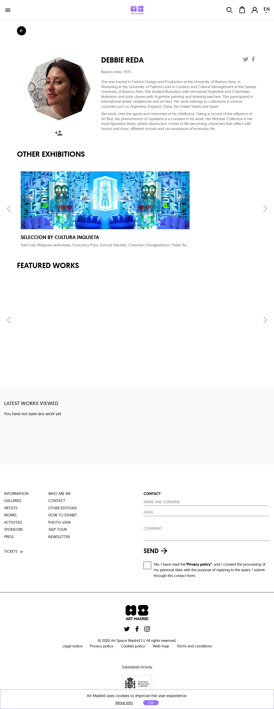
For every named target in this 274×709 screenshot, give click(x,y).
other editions (62, 508)
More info (124, 702)
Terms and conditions (194, 646)
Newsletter (59, 536)
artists (10, 508)
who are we (59, 493)
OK (151, 702)
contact (56, 500)
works (10, 515)
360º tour (57, 529)
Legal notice (72, 646)
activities (13, 522)
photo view (59, 522)
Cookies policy (133, 646)
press (9, 536)
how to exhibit (62, 515)
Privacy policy (101, 646)
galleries (12, 500)
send (157, 551)
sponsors (13, 529)
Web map (161, 646)
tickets (14, 551)
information (16, 493)
